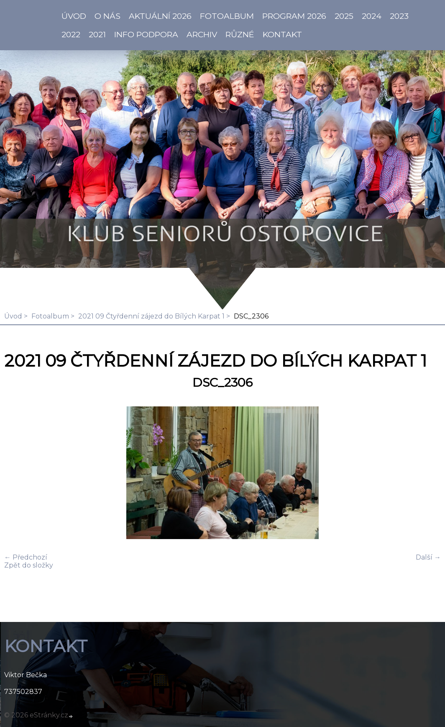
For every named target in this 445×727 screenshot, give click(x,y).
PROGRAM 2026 (294, 16)
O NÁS (107, 16)
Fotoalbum (227, 16)
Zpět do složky (28, 565)
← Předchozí (25, 557)
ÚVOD (73, 16)
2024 (371, 16)
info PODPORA (146, 34)
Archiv (202, 34)
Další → (428, 557)
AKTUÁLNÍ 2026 (160, 16)
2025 (344, 16)
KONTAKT (282, 34)
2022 (70, 34)
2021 (97, 34)
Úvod (13, 316)
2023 (399, 16)
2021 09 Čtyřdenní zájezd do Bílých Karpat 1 (151, 316)
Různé (239, 34)
